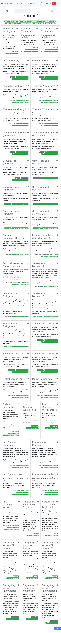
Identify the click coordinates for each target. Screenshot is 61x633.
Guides (35, 3)
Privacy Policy (41, 3)
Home (18, 3)
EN (54, 3)
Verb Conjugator (45, 277)
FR (58, 3)
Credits (30, 3)
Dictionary (24, 3)
